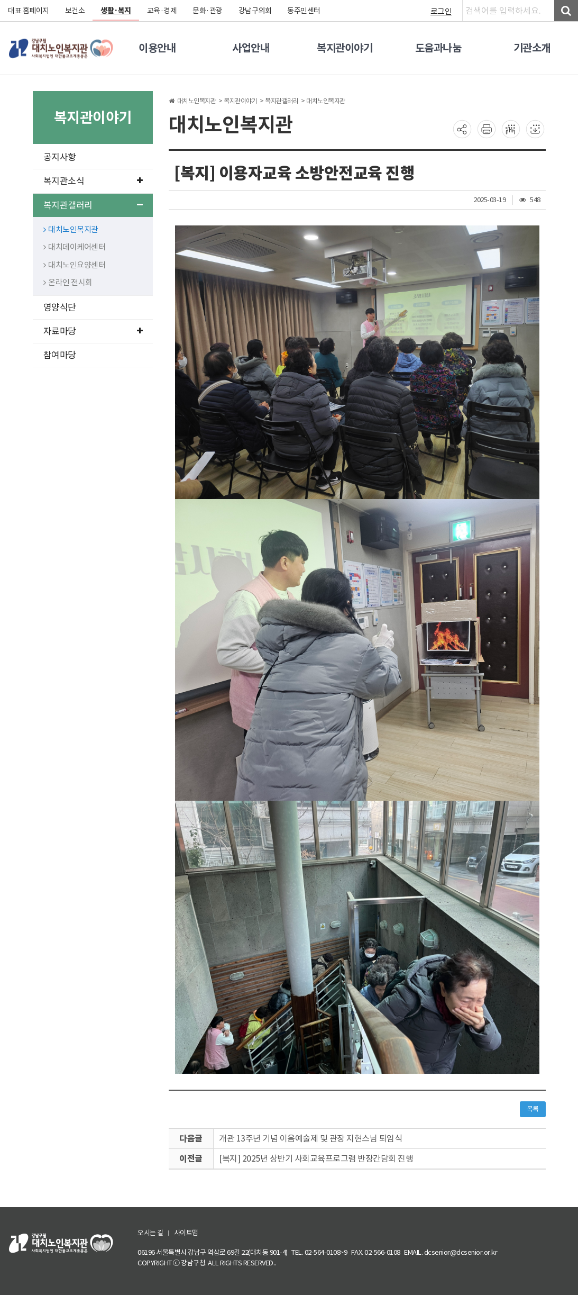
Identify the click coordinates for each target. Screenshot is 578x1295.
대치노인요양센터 (74, 265)
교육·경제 (162, 10)
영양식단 (59, 307)
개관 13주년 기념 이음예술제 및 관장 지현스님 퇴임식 (310, 1138)
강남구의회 (255, 10)
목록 (533, 1108)
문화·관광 (207, 10)
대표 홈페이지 (28, 10)
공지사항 (59, 157)
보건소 (75, 10)
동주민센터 (303, 10)
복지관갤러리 (93, 205)
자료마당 (93, 331)
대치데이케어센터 (74, 247)
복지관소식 (93, 181)
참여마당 (59, 355)
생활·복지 (115, 10)
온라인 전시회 (68, 282)
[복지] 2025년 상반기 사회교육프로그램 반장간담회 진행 (316, 1158)
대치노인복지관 (70, 229)
